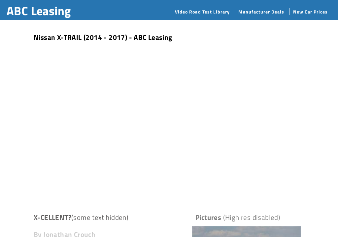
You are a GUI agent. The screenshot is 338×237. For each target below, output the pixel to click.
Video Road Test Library (202, 11)
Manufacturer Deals (261, 11)
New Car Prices (310, 11)
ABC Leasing (39, 11)
